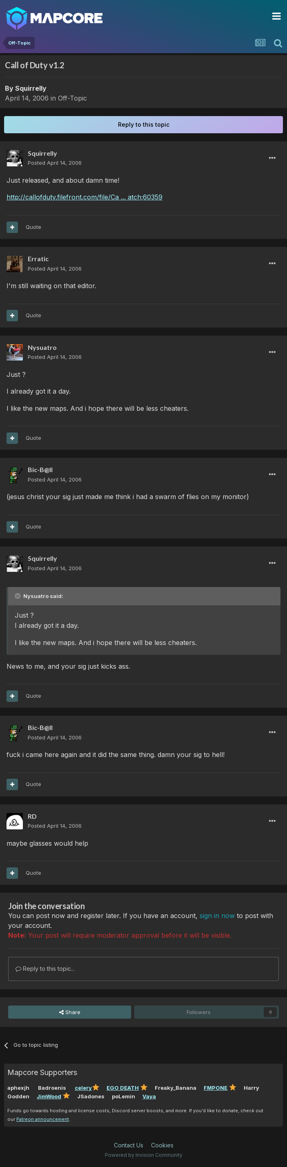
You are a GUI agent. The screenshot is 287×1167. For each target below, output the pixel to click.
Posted (55, 162)
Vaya (149, 1096)
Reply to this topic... (45, 968)
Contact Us (128, 1145)
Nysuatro (42, 347)
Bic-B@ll (40, 469)
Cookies (162, 1145)
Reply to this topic (143, 124)
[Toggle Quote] (18, 596)
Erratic (38, 258)
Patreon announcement (42, 1119)
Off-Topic (72, 98)
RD (32, 816)
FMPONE (215, 1087)
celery (83, 1087)
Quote (33, 227)
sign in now (217, 916)
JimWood (49, 1096)
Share (69, 1012)
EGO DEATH (123, 1087)
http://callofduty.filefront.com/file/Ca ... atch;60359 (84, 197)
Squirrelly (31, 88)
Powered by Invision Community (143, 1155)
